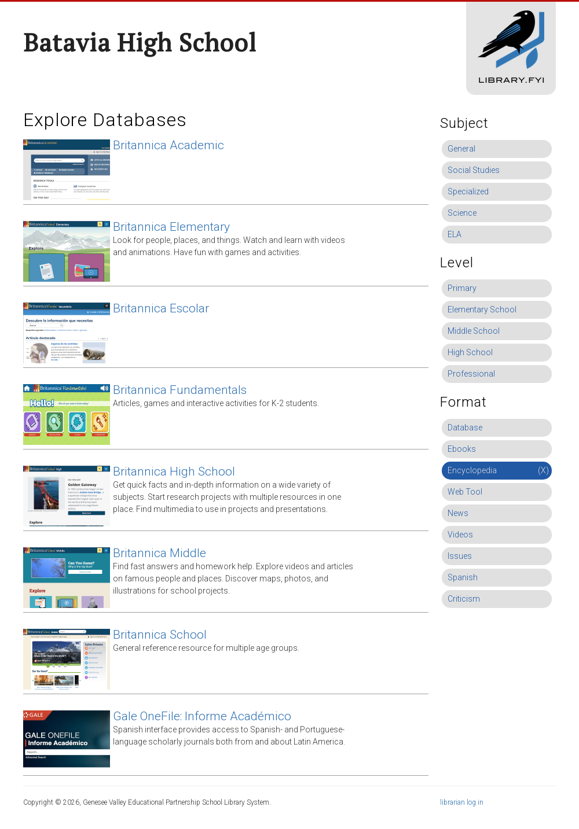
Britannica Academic (168, 145)
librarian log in (461, 802)
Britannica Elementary (171, 227)
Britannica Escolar (161, 308)
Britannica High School (174, 471)
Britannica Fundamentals (180, 390)
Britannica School (160, 635)
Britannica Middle (159, 553)
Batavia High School (139, 42)
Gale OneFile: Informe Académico (202, 716)
